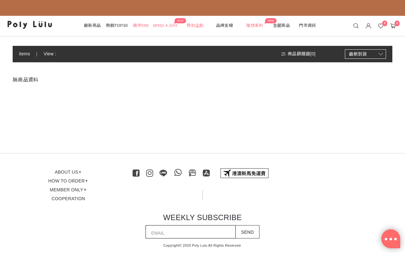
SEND (247, 232)
